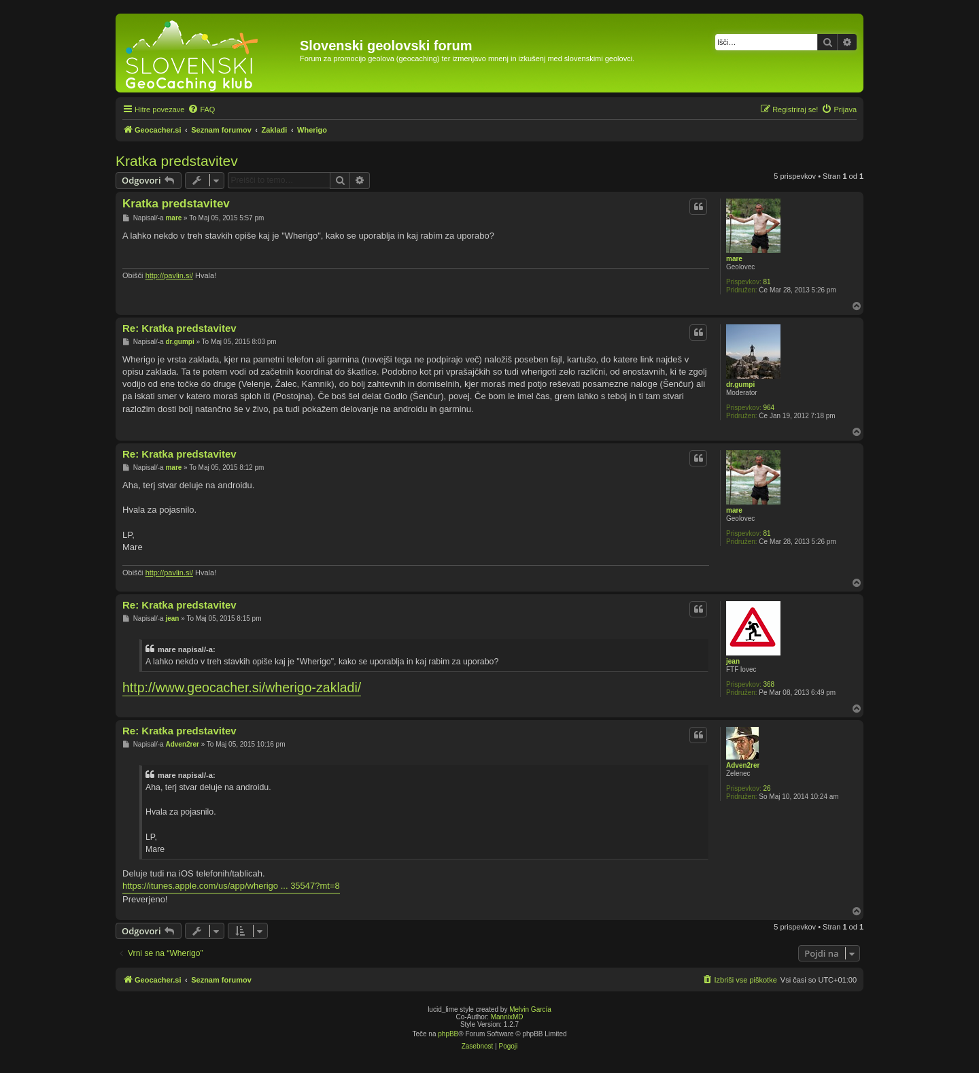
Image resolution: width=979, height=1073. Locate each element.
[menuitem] (201, 109)
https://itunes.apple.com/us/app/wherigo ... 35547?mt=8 (231, 886)
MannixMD (507, 1017)
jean (733, 661)
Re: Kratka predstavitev (179, 328)
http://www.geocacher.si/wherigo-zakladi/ (241, 687)
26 (766, 788)
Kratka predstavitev (177, 161)
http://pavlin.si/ (169, 275)
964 (768, 407)
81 (766, 282)
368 (768, 684)
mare (734, 258)
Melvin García (530, 1009)
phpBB (448, 1034)
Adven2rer (742, 765)
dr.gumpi (740, 384)
